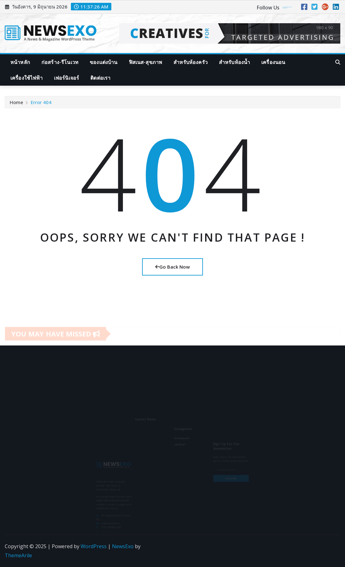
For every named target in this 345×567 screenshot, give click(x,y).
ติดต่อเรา (100, 77)
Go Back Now (172, 267)
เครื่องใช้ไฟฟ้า (26, 77)
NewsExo (123, 546)
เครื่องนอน (273, 62)
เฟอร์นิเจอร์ (66, 77)
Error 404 (41, 104)
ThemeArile (18, 555)
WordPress (94, 546)
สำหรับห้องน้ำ (234, 62)
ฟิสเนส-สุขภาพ (145, 62)
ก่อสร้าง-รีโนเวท (59, 62)
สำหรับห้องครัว (190, 62)
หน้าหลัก (20, 62)
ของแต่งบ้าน (103, 62)
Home (16, 104)
